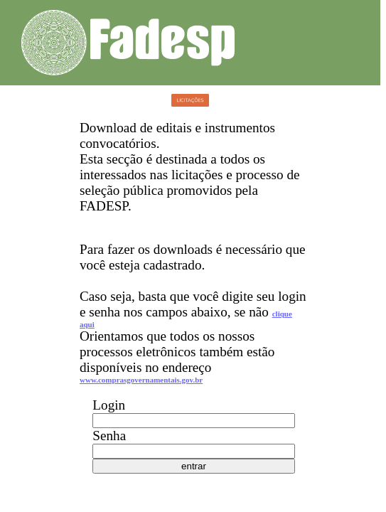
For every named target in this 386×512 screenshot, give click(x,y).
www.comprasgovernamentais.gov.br (141, 379)
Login (108, 405)
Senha (109, 435)
